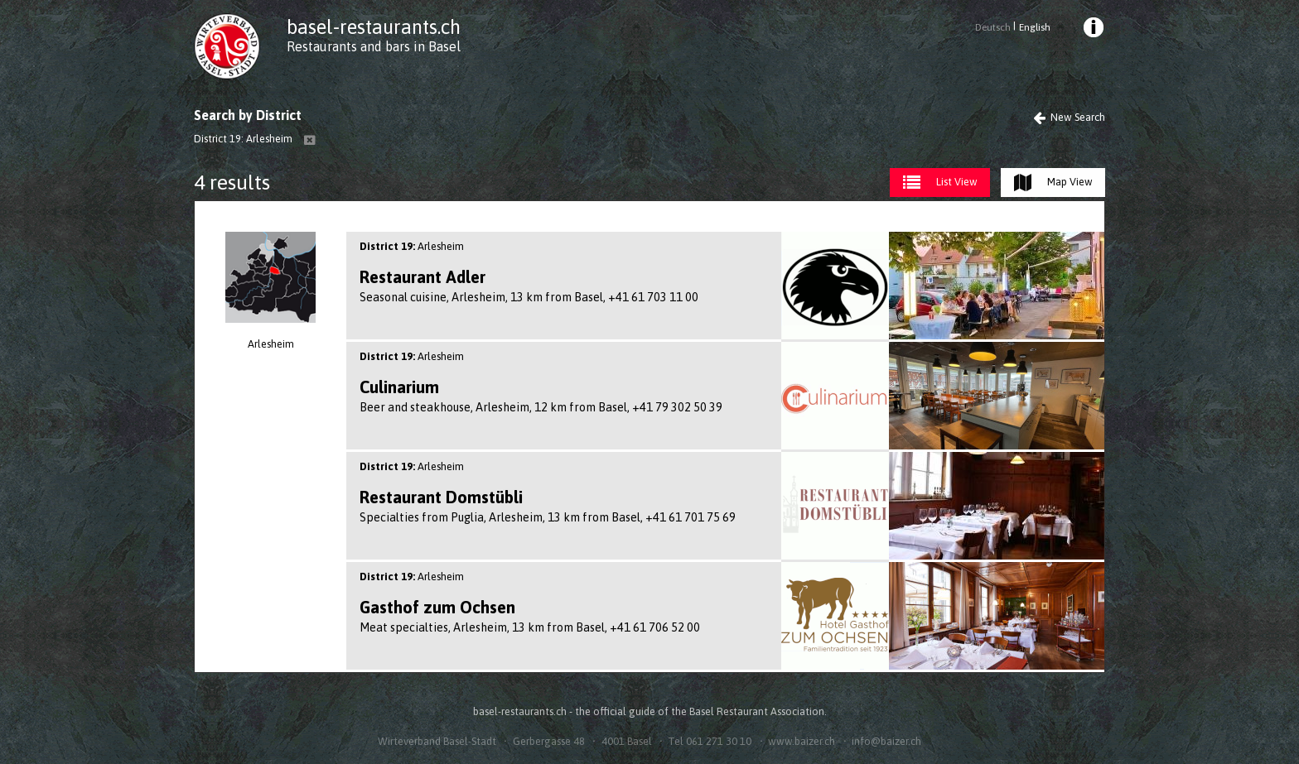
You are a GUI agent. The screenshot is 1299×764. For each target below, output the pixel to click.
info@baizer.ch (886, 741)
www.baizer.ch (801, 741)
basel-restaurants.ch (374, 27)
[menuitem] (1092, 29)
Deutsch (993, 27)
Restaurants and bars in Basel (374, 46)
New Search (1069, 117)
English (1034, 27)
